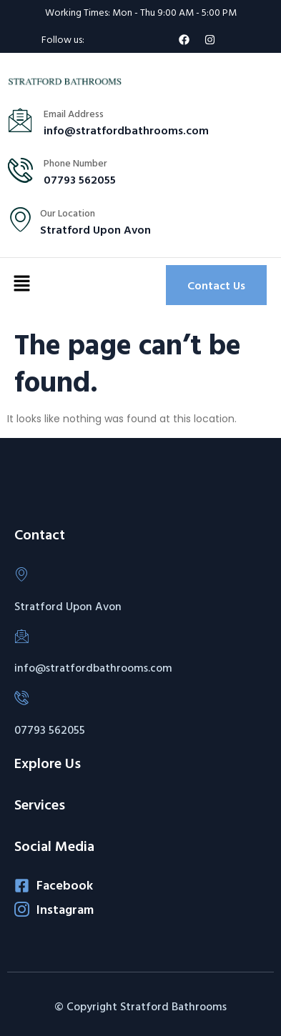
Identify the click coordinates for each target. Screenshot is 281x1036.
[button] (21, 284)
